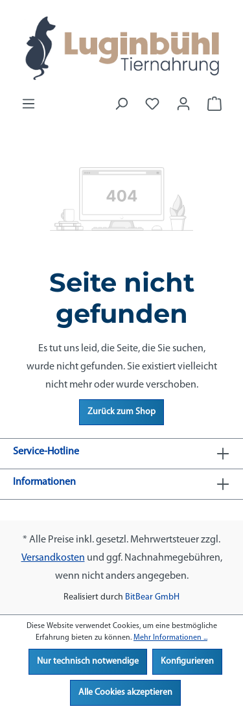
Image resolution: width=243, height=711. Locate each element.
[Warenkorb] (214, 104)
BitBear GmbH (152, 597)
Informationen (44, 482)
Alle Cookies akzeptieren (125, 692)
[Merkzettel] (152, 104)
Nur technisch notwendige (88, 661)
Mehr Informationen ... (170, 638)
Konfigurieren (187, 661)
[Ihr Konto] (183, 104)
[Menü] (28, 104)
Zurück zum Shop (121, 412)
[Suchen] (121, 104)
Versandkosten (53, 558)
